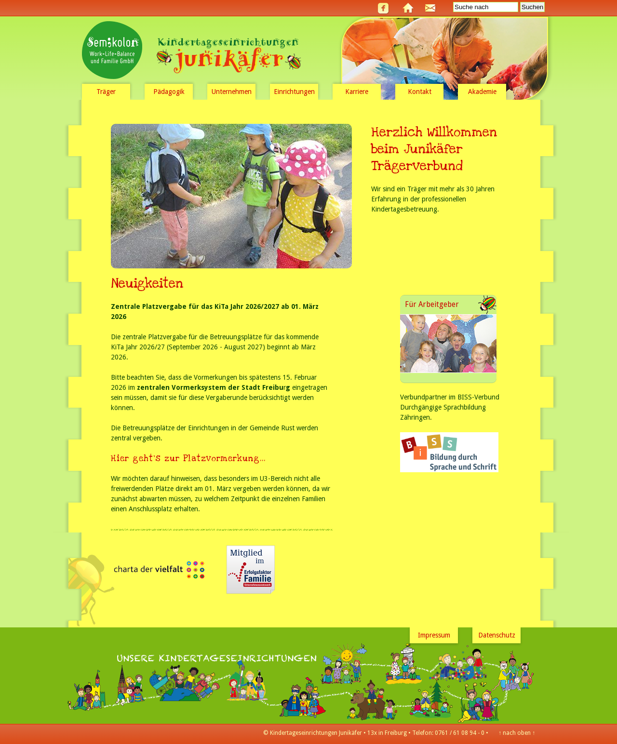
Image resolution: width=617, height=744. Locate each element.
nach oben (517, 733)
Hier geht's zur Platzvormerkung (185, 458)
